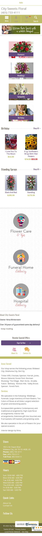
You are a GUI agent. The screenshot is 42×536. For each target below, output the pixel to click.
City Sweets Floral (13, 9)
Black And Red (10, 193)
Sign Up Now (21, 343)
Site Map (26, 535)
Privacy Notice (22, 532)
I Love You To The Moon (10, 153)
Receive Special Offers (21, 338)
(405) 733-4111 (10, 12)
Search (32, 21)
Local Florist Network (13, 535)
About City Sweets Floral (9, 315)
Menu (9, 21)
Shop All (37, 128)
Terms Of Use (9, 532)
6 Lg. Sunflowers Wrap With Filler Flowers (31, 155)
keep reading (7, 329)
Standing (31, 193)
